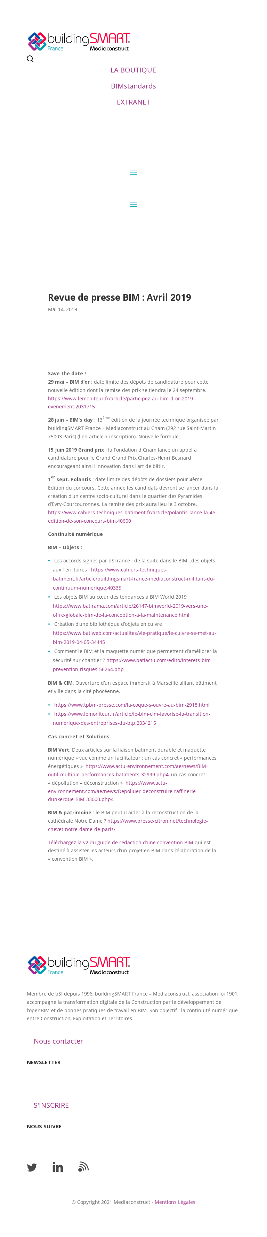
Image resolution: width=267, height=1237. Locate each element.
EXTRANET (133, 102)
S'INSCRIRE (51, 1105)
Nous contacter (58, 1041)
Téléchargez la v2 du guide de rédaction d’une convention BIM (120, 842)
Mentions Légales (175, 1202)
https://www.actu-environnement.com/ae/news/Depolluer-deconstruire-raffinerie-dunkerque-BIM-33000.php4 (122, 791)
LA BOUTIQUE (133, 70)
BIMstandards (133, 86)
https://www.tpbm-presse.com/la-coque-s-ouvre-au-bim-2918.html (132, 704)
